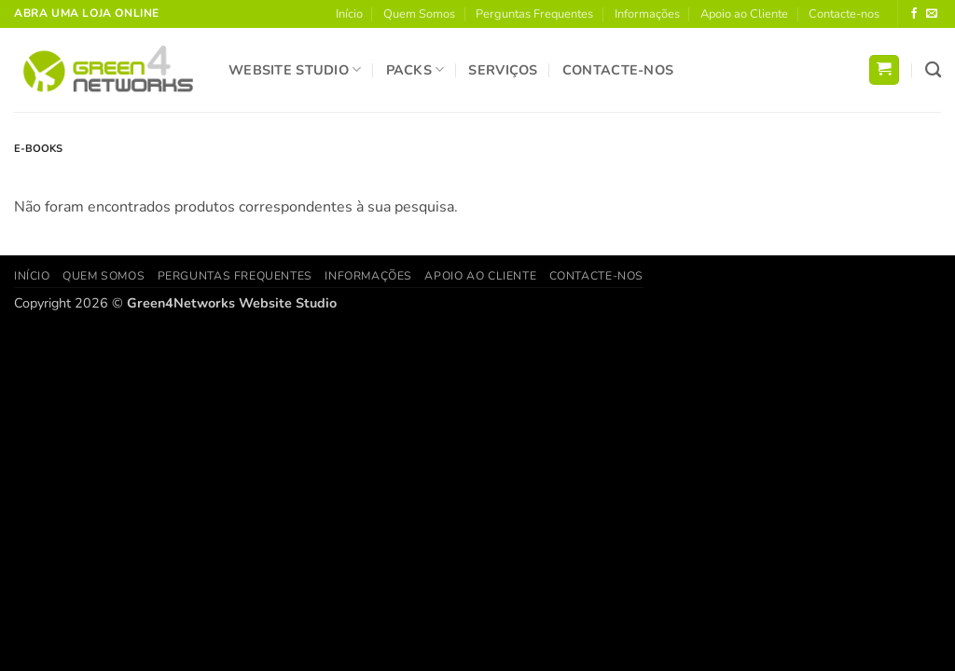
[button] (884, 70)
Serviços (502, 70)
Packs (415, 70)
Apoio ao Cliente (744, 14)
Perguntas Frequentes (534, 14)
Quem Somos (419, 14)
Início (349, 14)
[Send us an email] (931, 14)
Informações (647, 14)
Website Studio (295, 70)
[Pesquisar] (933, 70)
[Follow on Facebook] (914, 14)
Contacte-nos (844, 14)
